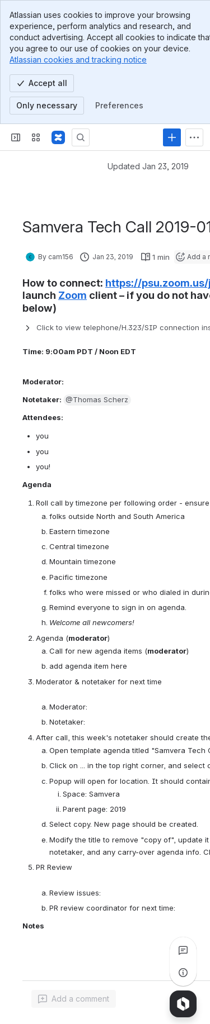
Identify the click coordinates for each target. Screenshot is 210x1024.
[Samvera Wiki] (58, 137)
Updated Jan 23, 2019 (148, 166)
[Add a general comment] (73, 999)
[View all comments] (183, 950)
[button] (97, 400)
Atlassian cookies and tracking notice (78, 59)
